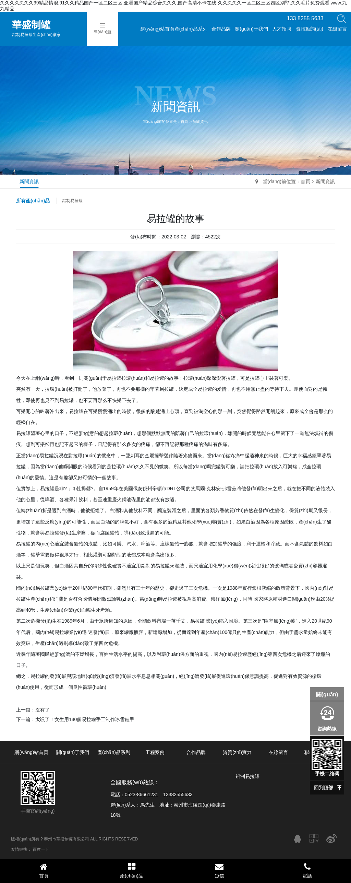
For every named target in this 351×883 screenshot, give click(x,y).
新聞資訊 (200, 121)
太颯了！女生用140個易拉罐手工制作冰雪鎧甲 (84, 719)
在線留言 (337, 29)
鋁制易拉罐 (72, 200)
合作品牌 (221, 29)
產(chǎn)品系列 (190, 29)
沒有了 (42, 710)
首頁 (184, 121)
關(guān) (327, 694)
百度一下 (41, 849)
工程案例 (155, 752)
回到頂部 (323, 787)
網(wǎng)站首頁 (157, 29)
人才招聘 (281, 29)
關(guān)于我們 (251, 29)
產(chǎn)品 (132, 870)
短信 (219, 870)
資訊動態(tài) (309, 29)
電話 (307, 870)
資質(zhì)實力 (237, 752)
